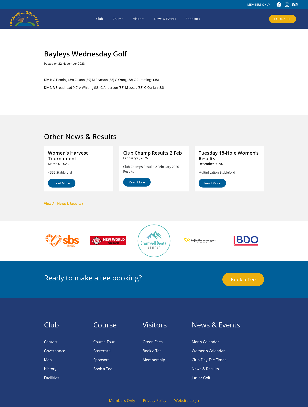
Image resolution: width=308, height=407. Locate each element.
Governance (54, 350)
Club (99, 19)
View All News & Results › (63, 203)
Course (118, 19)
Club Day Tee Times (209, 359)
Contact (51, 341)
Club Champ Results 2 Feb (152, 153)
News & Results (205, 368)
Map (48, 359)
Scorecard (102, 350)
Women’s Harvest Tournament (68, 156)
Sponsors (193, 19)
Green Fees (153, 341)
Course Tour (104, 341)
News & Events (165, 19)
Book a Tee (102, 368)
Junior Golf (201, 377)
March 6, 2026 (58, 164)
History (50, 368)
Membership (154, 359)
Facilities (51, 377)
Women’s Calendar (208, 350)
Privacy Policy (154, 400)
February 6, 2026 (135, 158)
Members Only (122, 400)
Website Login (186, 400)
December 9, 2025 (212, 164)
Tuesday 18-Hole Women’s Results (229, 156)
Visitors (138, 19)
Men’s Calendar (205, 341)
